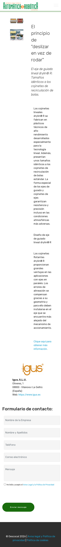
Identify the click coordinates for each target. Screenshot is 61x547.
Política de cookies (37, 540)
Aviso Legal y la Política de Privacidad (38, 485)
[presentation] (27, 494)
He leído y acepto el (30, 485)
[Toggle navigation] (56, 5)
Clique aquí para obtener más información (42, 345)
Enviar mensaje (18, 507)
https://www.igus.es (29, 394)
